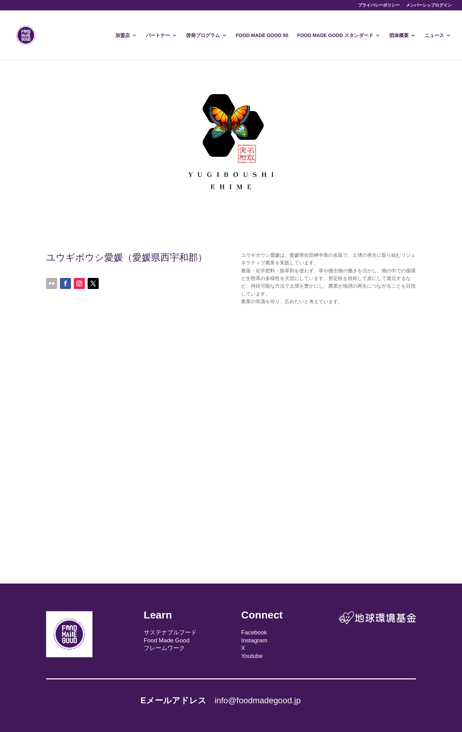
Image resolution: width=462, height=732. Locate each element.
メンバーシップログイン (429, 5)
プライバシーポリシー (379, 5)
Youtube (252, 656)
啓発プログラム (203, 35)
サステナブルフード (170, 632)
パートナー (158, 35)
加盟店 (122, 35)
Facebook (254, 632)
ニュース (434, 35)
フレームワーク (164, 648)
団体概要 (399, 35)
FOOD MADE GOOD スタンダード (335, 35)
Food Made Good (166, 640)
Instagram (254, 640)
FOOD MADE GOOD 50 (262, 35)
